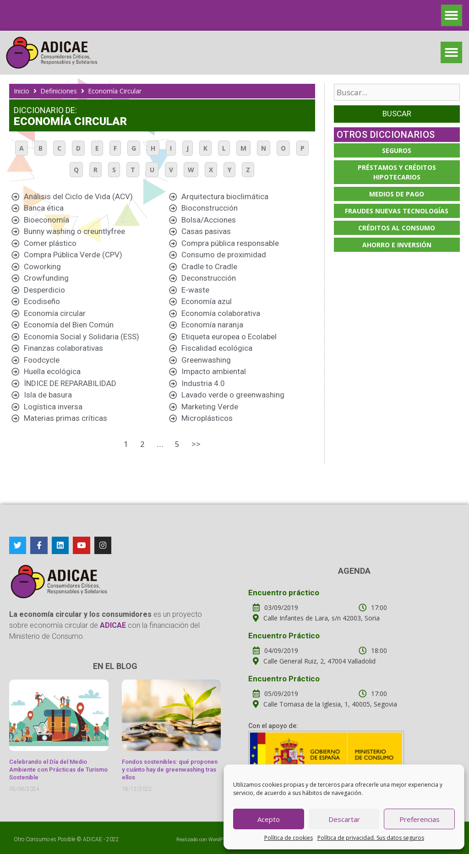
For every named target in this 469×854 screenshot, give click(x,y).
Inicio (21, 91)
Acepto (268, 819)
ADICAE (92, 839)
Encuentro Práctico (284, 635)
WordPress (220, 840)
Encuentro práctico (283, 592)
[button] (452, 15)
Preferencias (419, 819)
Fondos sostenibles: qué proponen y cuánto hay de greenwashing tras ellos (170, 769)
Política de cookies (288, 838)
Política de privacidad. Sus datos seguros (370, 838)
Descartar (344, 819)
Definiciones (58, 91)
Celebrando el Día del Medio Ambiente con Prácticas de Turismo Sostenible (58, 769)
